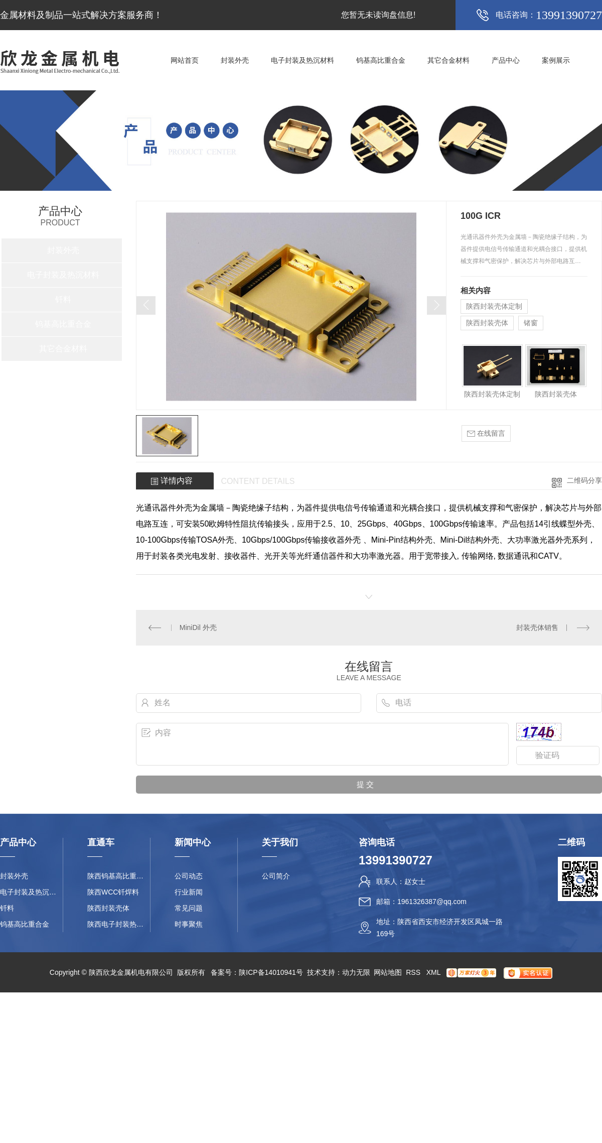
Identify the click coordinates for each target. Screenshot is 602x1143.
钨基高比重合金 (380, 60)
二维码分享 (584, 480)
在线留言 (486, 433)
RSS (414, 972)
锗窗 (531, 323)
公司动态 (189, 876)
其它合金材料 (448, 60)
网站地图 (388, 972)
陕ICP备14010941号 (271, 972)
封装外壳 (235, 60)
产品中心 (506, 60)
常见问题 (189, 908)
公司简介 (276, 876)
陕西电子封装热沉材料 (118, 924)
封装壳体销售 (537, 627)
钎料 (63, 299)
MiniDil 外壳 (198, 627)
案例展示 (556, 60)
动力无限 (356, 972)
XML (434, 972)
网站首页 (185, 60)
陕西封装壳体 (487, 323)
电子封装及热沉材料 (302, 60)
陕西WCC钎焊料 (113, 892)
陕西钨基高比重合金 (118, 876)
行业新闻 (189, 892)
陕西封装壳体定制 (494, 306)
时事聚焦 (189, 924)
